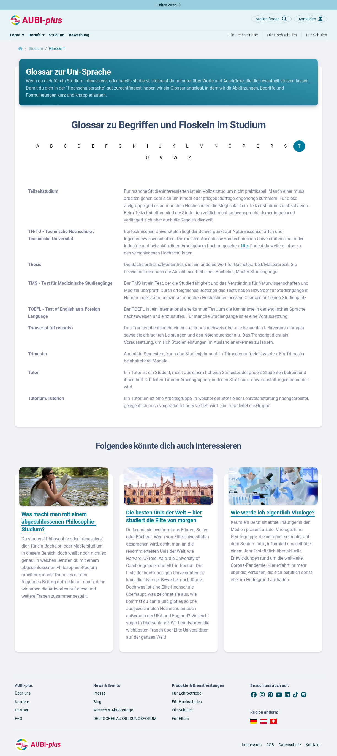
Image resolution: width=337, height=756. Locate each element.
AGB (270, 745)
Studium (36, 48)
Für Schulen (182, 710)
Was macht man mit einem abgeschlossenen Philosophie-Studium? (58, 522)
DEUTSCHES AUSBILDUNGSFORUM (124, 718)
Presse (99, 693)
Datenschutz (290, 745)
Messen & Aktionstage (113, 710)
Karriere (22, 702)
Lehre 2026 (169, 5)
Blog (97, 702)
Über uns (23, 693)
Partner (21, 710)
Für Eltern (180, 718)
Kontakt (313, 745)
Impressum (252, 745)
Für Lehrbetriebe (186, 693)
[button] (17, 35)
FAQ (18, 718)
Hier (245, 245)
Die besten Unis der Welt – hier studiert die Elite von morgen (164, 516)
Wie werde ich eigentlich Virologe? (273, 512)
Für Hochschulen (187, 702)
